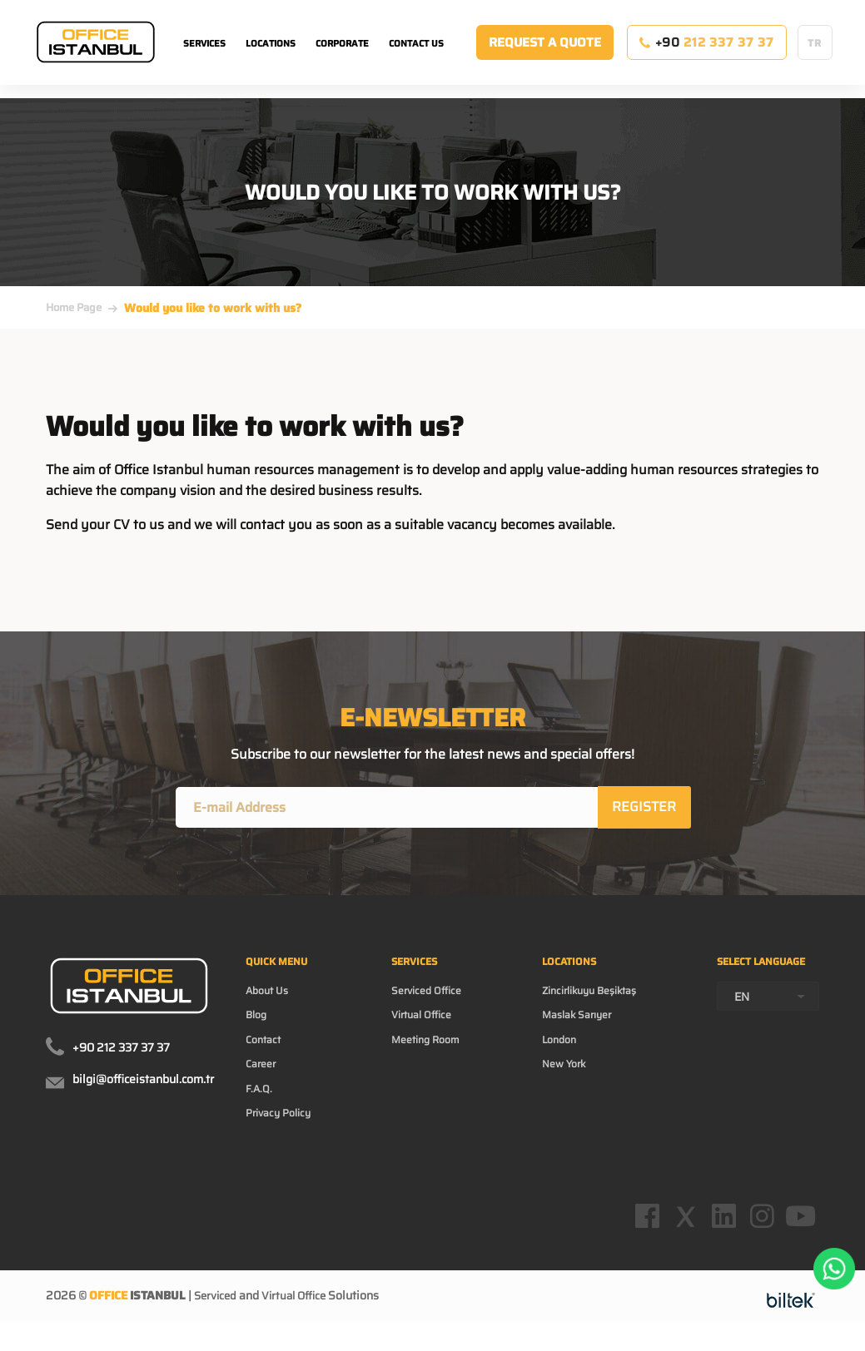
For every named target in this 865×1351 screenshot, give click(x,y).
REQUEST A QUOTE (545, 57)
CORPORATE (342, 59)
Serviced (217, 1329)
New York (564, 1080)
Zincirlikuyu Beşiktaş (595, 1000)
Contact (266, 1053)
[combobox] (768, 1025)
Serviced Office (432, 1000)
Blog (258, 1026)
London (559, 1053)
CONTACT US (416, 59)
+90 (706, 57)
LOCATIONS (271, 59)
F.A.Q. (261, 1106)
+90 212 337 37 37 (121, 1050)
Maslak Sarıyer (579, 1026)
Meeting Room (432, 1053)
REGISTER (646, 808)
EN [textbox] (741, 1026)
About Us (270, 1000)
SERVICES (204, 59)
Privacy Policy (283, 1133)
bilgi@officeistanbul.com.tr (143, 1081)
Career (263, 1080)
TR (814, 58)
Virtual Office (427, 1026)
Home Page (74, 307)
